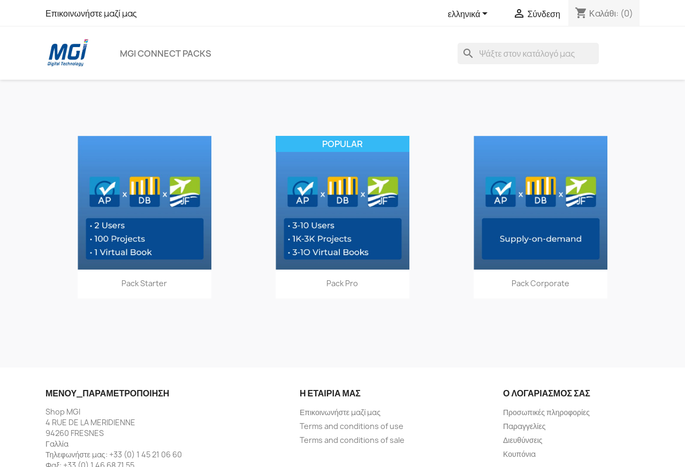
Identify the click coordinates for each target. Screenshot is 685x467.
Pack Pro (342, 283)
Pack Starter (144, 283)
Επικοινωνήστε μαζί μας (91, 13)
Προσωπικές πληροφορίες (546, 412)
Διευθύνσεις (523, 440)
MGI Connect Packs (165, 53)
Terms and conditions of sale (352, 440)
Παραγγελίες (524, 426)
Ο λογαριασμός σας (546, 393)
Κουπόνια (519, 454)
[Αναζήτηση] (528, 53)
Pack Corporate (540, 283)
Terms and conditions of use (352, 426)
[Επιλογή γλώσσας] (470, 14)
